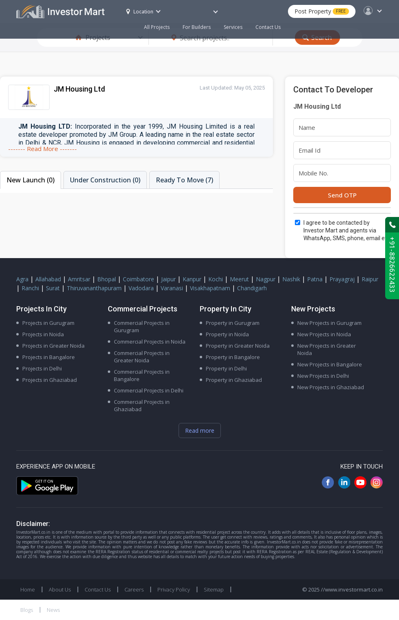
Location (139, 11)
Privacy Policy (173, 589)
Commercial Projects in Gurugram (142, 326)
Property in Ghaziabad (234, 379)
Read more (199, 430)
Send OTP (342, 195)
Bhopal (106, 279)
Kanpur (192, 279)
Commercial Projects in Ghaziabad (142, 405)
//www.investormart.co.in (352, 589)
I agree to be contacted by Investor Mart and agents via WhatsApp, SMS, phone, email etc (346, 230)
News (53, 609)
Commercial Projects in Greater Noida (142, 356)
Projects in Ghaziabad (49, 379)
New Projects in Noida (324, 334)
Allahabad (48, 279)
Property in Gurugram (232, 322)
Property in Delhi (226, 368)
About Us (60, 589)
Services (233, 27)
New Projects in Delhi (323, 375)
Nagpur (265, 279)
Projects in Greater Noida (53, 345)
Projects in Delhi (42, 368)
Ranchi (30, 288)
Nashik (291, 279)
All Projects (157, 27)
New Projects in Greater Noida (326, 349)
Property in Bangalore (233, 357)
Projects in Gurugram (48, 322)
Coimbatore (138, 279)
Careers (134, 589)
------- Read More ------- (42, 149)
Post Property (321, 11)
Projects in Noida (43, 334)
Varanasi (172, 288)
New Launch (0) (31, 179)
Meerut (239, 279)
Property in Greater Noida (238, 345)
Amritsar (79, 279)
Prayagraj (342, 279)
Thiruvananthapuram (94, 288)
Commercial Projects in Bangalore (142, 375)
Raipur (370, 279)
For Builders (200, 23)
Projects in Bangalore (48, 357)
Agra (22, 279)
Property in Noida (227, 334)
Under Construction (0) (105, 179)
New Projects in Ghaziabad (330, 387)
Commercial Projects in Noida (149, 341)
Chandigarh (252, 288)
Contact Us (268, 27)
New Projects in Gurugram (329, 322)
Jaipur (168, 279)
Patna (315, 279)
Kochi (215, 279)
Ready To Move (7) (184, 179)
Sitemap (214, 589)
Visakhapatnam (210, 288)
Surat (53, 288)
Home (27, 589)
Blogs (26, 609)
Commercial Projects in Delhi (148, 390)
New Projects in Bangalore (329, 364)
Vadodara (141, 288)
